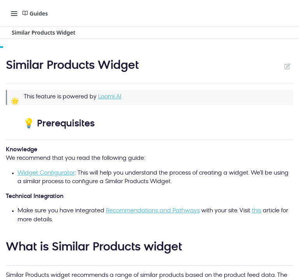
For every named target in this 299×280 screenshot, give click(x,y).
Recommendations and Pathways (153, 211)
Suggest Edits (287, 66)
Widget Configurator (46, 173)
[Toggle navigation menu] (14, 13)
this (256, 211)
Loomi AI (109, 97)
